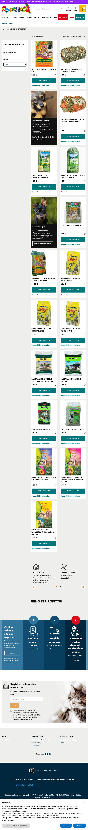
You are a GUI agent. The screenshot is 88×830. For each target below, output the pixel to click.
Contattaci (6, 743)
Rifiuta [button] (66, 825)
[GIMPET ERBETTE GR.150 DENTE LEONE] (73, 313)
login (9, 658)
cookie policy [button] (22, 811)
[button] (85, 802)
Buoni (62, 752)
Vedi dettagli (65, 578)
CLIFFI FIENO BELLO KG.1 (71, 226)
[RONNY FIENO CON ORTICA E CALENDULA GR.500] (44, 461)
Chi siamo (5, 740)
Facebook (46, 763)
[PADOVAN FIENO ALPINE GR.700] (73, 363)
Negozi (4, 746)
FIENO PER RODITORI (13, 44)
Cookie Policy (35, 746)
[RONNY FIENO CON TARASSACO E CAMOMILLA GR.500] (44, 514)
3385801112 (36, 132)
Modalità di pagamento (40, 582)
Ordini (62, 743)
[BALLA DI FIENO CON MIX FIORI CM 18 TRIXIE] (73, 53)
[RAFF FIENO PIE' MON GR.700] (73, 413)
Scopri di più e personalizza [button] (16, 825)
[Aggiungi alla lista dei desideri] (55, 75)
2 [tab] (60, 586)
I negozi (12, 653)
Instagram (50, 763)
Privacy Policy (36, 743)
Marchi (4, 749)
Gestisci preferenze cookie (41, 754)
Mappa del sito (36, 752)
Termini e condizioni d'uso (40, 740)
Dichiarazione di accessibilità (41, 749)
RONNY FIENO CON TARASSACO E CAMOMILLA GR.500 (43, 532)
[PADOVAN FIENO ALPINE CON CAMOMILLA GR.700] (44, 363)
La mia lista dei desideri (69, 754)
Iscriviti (14, 705)
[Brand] (14, 64)
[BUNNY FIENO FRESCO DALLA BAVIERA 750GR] (73, 160)
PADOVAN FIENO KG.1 (41, 429)
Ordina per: (66, 36)
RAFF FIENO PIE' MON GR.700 (73, 429)
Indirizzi (63, 749)
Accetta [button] (79, 825)
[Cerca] (48, 9)
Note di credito (65, 746)
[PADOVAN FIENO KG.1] (44, 413)
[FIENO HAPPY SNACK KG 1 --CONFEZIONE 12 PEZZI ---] (44, 263)
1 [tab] (56, 586)
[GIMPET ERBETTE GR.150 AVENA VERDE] (73, 263)
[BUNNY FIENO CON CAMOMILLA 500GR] (44, 160)
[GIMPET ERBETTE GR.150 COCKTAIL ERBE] (44, 313)
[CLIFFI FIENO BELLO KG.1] (73, 210)
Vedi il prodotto (44, 80)
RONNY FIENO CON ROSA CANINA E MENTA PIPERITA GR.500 (72, 480)
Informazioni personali (68, 740)
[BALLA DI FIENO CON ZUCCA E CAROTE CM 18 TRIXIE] (73, 104)
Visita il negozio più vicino (42, 243)
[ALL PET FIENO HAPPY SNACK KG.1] (44, 53)
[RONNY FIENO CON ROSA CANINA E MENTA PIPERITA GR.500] (73, 461)
